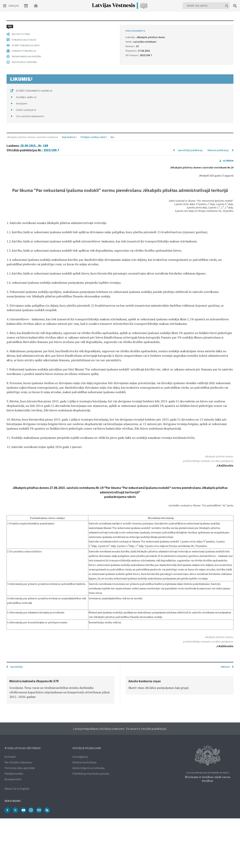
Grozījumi (21, 630)
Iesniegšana (80, 756)
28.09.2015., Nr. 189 (34, 33)
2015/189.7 (51, 38)
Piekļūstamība (13, 773)
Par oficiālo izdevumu (18, 762)
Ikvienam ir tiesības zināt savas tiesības (207, 778)
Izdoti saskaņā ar (26, 637)
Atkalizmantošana (84, 762)
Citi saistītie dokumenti (30, 643)
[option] (60, 689)
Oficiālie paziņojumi (86, 747)
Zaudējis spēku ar (26, 624)
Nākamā (225, 666)
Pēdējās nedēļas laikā (93, 24)
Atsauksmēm (12, 779)
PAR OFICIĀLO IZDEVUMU (24, 589)
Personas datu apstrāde (19, 767)
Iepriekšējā (16, 666)
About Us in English (16, 788)
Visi (112, 24)
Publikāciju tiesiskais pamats (91, 773)
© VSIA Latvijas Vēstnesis (22, 747)
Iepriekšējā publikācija (190, 38)
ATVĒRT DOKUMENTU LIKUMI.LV (34, 617)
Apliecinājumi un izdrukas (88, 767)
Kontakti (10, 756)
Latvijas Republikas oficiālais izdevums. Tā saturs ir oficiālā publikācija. (120, 728)
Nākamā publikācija (218, 38)
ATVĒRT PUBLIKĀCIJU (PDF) (26, 572)
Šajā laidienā (68, 24)
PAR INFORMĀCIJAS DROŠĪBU (26, 583)
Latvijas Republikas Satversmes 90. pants (207, 772)
